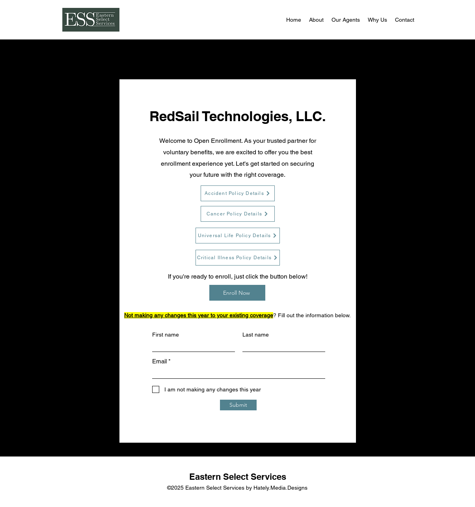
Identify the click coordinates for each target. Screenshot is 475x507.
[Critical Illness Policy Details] (238, 258)
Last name (255, 334)
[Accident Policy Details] (238, 193)
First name (165, 334)
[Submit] (238, 405)
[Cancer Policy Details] (238, 214)
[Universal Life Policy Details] (238, 235)
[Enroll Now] (237, 293)
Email (159, 361)
